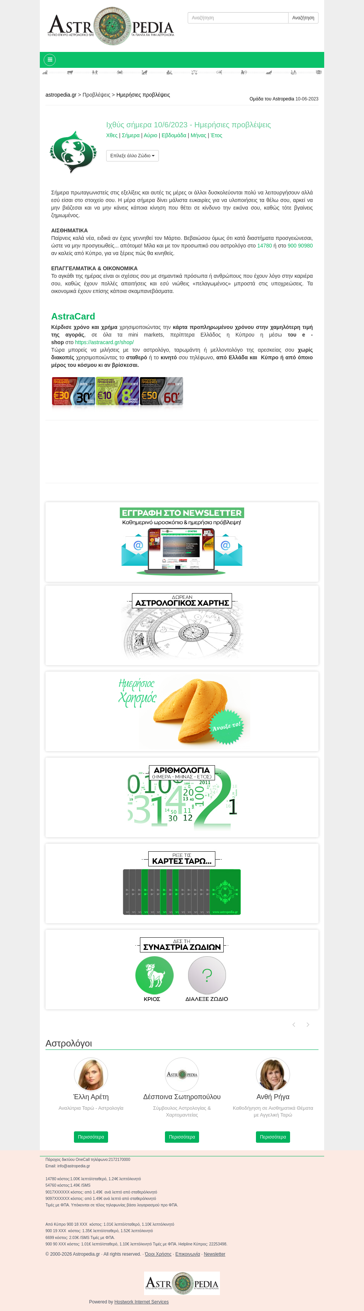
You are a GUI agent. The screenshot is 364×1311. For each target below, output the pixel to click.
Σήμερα (131, 135)
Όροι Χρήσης (158, 1254)
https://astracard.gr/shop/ (104, 342)
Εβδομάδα (174, 135)
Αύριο (150, 135)
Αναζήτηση (303, 17)
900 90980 (300, 246)
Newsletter (215, 1254)
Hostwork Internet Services (142, 1302)
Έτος (216, 135)
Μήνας (198, 135)
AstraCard (73, 316)
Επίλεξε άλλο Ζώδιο (132, 155)
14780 (264, 246)
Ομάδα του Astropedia (271, 99)
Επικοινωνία (188, 1254)
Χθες (112, 135)
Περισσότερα (129, 1137)
